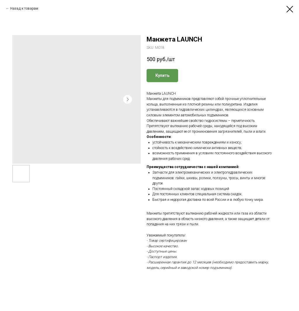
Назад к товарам (24, 8)
